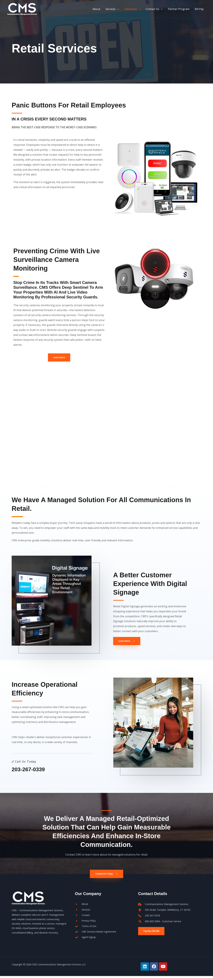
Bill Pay (199, 10)
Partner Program (178, 10)
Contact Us (152, 10)
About (96, 10)
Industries (130, 10)
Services (111, 10)
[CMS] (26, 10)
